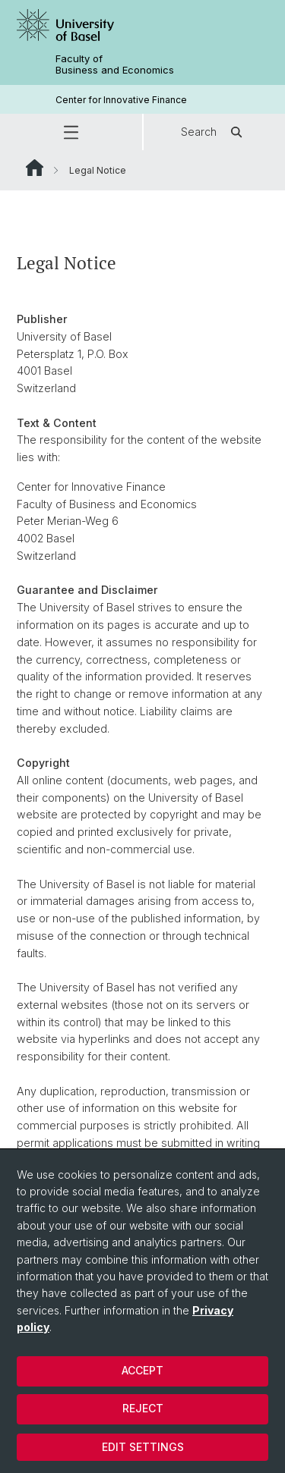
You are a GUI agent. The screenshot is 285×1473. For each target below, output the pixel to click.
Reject (142, 1408)
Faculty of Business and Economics (114, 64)
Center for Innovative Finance (121, 99)
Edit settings (143, 1446)
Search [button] (214, 132)
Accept (142, 1370)
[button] (71, 132)
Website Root (34, 167)
